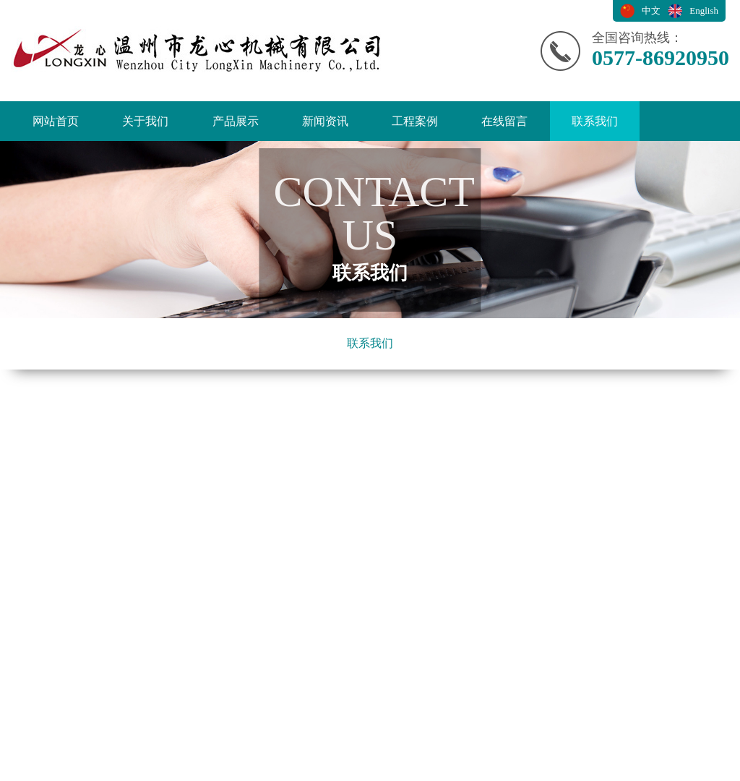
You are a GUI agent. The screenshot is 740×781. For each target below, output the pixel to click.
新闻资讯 (325, 121)
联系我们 (595, 121)
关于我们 (145, 121)
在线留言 (504, 121)
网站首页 (56, 121)
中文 (651, 10)
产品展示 (235, 121)
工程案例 (415, 121)
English (703, 10)
